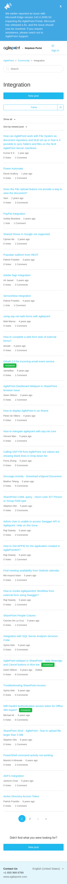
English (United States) (47, 868)
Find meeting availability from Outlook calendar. (31, 570)
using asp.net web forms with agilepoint (26, 316)
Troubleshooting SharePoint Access (24, 685)
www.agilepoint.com (15, 876)
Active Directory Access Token (21, 796)
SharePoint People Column (19, 615)
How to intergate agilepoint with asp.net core (29, 431)
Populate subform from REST (20, 254)
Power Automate (13, 168)
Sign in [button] (55, 50)
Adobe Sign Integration (17, 275)
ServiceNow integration (17, 295)
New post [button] (33, 95)
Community (24, 60)
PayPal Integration (14, 213)
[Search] (33, 68)
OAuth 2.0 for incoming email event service (28, 361)
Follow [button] (34, 107)
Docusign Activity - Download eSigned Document (32, 476)
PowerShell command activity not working (28, 755)
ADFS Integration (13, 775)
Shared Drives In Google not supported (26, 234)
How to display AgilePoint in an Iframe (25, 410)
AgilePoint (8, 60)
